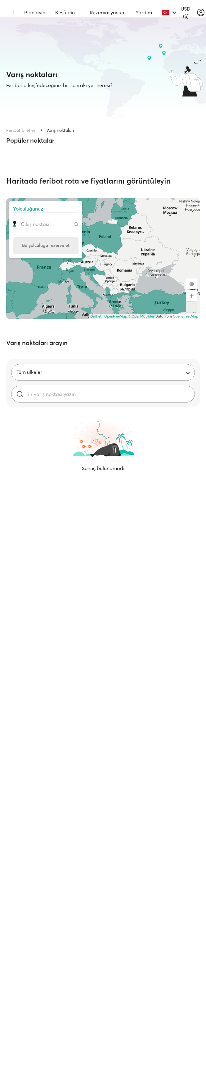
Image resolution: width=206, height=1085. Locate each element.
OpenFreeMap (115, 316)
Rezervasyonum (108, 12)
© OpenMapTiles (141, 316)
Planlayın (34, 12)
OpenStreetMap (185, 316)
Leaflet (95, 316)
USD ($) (185, 12)
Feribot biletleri (21, 130)
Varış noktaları (60, 130)
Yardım (144, 12)
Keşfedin (65, 12)
